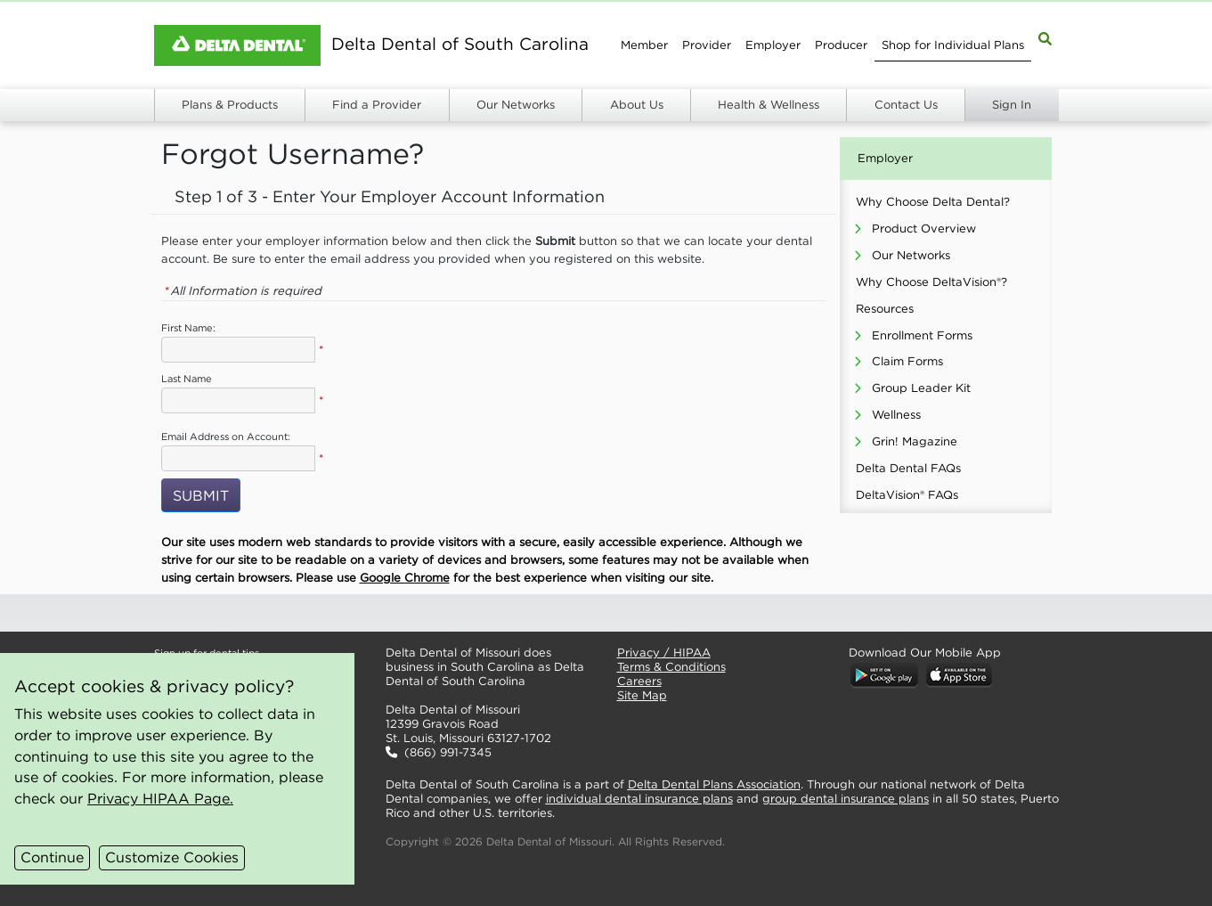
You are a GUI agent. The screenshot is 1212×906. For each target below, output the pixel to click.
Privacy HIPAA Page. (160, 798)
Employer (773, 45)
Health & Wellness (768, 104)
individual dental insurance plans (639, 798)
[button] (487, 613)
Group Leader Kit (921, 388)
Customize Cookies (172, 857)
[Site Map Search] (1045, 38)
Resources (885, 308)
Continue (52, 857)
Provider (706, 45)
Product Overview (924, 228)
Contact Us (906, 104)
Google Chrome (405, 577)
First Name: (188, 328)
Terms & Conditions (671, 666)
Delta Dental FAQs (908, 468)
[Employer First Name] (238, 350)
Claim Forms (907, 361)
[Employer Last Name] (238, 400)
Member (644, 45)
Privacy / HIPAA (664, 652)
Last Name (186, 378)
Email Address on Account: (225, 436)
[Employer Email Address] (238, 458)
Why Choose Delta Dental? (933, 201)
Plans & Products (230, 104)
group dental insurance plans (845, 798)
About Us (636, 104)
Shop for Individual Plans (953, 45)
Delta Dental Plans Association (714, 784)
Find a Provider (376, 104)
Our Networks (515, 104)
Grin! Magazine (914, 441)
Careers (639, 681)
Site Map (642, 695)
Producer (841, 45)
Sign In (1011, 104)
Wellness (896, 414)
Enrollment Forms (922, 335)
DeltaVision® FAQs (907, 494)
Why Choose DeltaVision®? (931, 282)
